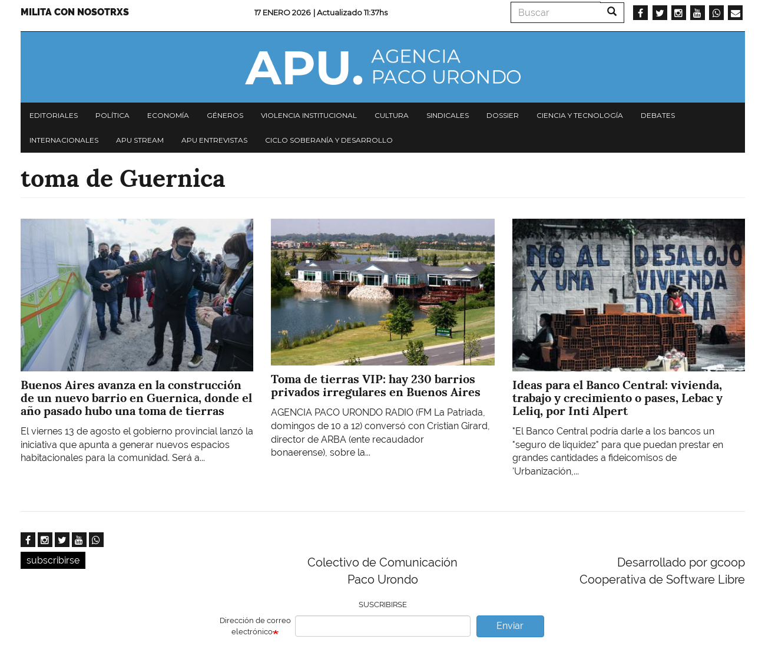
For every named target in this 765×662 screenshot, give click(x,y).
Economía (168, 115)
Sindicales (447, 115)
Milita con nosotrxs (75, 12)
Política (112, 115)
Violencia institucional (309, 115)
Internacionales (63, 140)
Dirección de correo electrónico (255, 626)
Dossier (502, 115)
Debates (658, 115)
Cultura (392, 115)
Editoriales (53, 115)
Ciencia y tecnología (580, 115)
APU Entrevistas (214, 140)
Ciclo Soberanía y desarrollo (329, 140)
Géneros (225, 115)
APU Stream (140, 140)
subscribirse (53, 560)
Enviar (510, 625)
